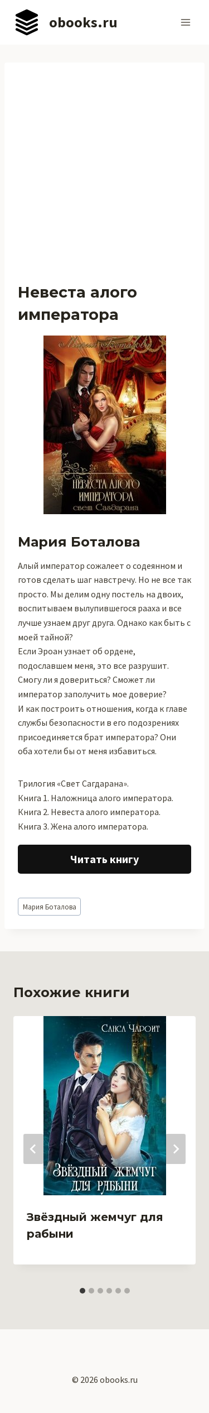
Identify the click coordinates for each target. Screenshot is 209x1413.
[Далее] (176, 1149)
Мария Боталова (49, 906)
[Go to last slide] (33, 1149)
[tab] (82, 1291)
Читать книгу (104, 859)
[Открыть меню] (185, 22)
